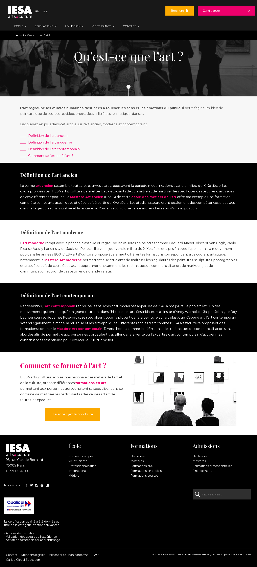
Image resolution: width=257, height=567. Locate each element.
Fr (37, 11)
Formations (144, 446)
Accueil (20, 35)
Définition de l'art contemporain (54, 149)
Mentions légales (33, 555)
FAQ (95, 555)
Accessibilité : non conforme (69, 555)
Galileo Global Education (23, 560)
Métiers (73, 475)
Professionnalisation (82, 466)
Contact (11, 555)
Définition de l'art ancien (48, 136)
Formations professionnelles (212, 466)
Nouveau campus (80, 456)
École (74, 446)
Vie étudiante (77, 461)
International (77, 471)
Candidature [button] (211, 11)
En (45, 11)
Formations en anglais (146, 471)
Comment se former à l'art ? (50, 156)
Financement (202, 471)
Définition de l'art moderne (50, 142)
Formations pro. (142, 466)
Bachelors (137, 456)
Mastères (137, 461)
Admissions (206, 446)
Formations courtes (144, 475)
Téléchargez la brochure (73, 414)
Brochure (179, 11)
